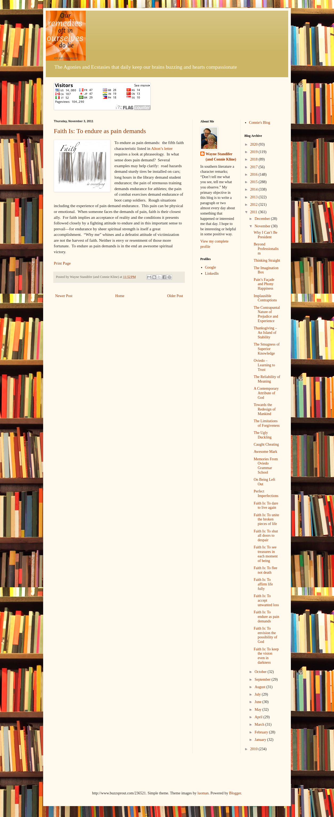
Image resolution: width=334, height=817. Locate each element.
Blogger (235, 793)
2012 (254, 205)
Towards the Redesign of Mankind (264, 409)
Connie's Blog (259, 123)
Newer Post (63, 296)
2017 (254, 167)
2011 (254, 212)
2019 (254, 152)
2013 (254, 197)
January (261, 740)
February (262, 732)
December (263, 219)
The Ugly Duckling (262, 435)
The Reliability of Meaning (267, 379)
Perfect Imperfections (266, 493)
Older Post (175, 296)
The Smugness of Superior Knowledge (266, 348)
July (258, 694)
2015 (254, 182)
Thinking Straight (267, 260)
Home (119, 296)
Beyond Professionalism (266, 248)
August (260, 687)
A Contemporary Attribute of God (266, 393)
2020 (254, 144)
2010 (254, 749)
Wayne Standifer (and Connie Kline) (221, 156)
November (263, 226)
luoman (203, 793)
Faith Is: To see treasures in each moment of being (266, 554)
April (259, 717)
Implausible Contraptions (265, 298)
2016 (254, 174)
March (260, 724)
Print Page (62, 263)
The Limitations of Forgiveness (267, 423)
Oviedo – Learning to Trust (264, 365)
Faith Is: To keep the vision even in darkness (266, 655)
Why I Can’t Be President (265, 235)
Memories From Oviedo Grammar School (266, 465)
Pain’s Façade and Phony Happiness (264, 284)
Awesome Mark (265, 452)
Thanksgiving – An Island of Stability (265, 332)
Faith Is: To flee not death (265, 570)
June (258, 702)
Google (210, 267)
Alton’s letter (162, 148)
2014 (254, 189)
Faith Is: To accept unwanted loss (266, 600)
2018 (254, 159)
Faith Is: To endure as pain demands (100, 131)
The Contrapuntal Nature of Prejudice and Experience (267, 314)
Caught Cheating (266, 444)
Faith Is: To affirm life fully (263, 584)
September (263, 679)
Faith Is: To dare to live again (266, 505)
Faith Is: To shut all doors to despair (266, 535)
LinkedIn (212, 274)
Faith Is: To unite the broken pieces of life (266, 519)
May (258, 710)
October (261, 672)
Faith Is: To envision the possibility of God (265, 635)
